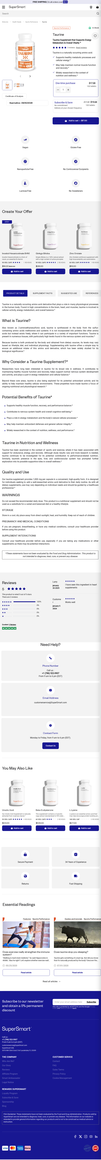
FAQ (54, 1065)
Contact (56, 1061)
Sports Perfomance (31, 22)
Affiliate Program (10, 1074)
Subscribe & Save (10, 1097)
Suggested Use (69, 293)
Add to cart (16, 271)
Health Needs (16, 22)
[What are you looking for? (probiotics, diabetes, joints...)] (50, 13)
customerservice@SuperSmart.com (14, 1045)
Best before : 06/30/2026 (21, 103)
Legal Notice (8, 1082)
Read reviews (81, 48)
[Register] (91, 1002)
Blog (4, 1106)
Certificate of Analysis (14, 96)
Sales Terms (58, 1069)
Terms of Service (66, 1008)
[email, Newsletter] (76, 1002)
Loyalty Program (9, 1093)
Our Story (6, 1065)
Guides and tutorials (73, 919)
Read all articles (52, 981)
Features (27, 919)
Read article (26, 972)
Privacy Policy (59, 1074)
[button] (30, 76)
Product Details (15, 293)
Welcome (5, 22)
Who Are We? (8, 1061)
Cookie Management (62, 1078)
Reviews (6, 1069)
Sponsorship (8, 1102)
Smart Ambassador (11, 1078)
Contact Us (50, 745)
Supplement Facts (42, 293)
